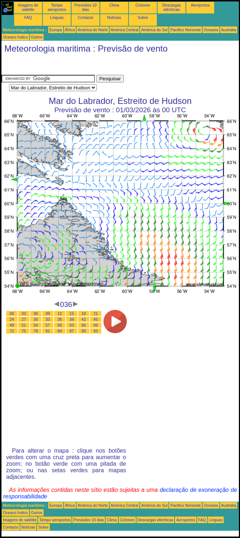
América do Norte (93, 30)
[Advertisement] (59, 66)
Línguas (57, 17)
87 (72, 331)
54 (36, 325)
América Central (124, 30)
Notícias (114, 17)
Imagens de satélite (28, 7)
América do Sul (154, 30)
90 (84, 331)
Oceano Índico (15, 37)
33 (48, 319)
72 (12, 331)
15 (72, 313)
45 (96, 319)
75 (24, 331)
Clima (114, 5)
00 (12, 313)
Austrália (228, 30)
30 (36, 319)
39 (72, 319)
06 (36, 313)
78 (36, 331)
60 (60, 325)
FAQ (28, 17)
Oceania (211, 30)
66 (84, 325)
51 (24, 325)
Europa (55, 30)
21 (96, 313)
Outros (36, 37)
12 (60, 313)
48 (12, 325)
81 (48, 331)
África (70, 30)
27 (24, 319)
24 (12, 319)
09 (48, 313)
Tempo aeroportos (57, 7)
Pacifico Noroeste (185, 30)
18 (84, 313)
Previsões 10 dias (85, 7)
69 (96, 325)
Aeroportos (200, 5)
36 (60, 319)
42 (84, 319)
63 (72, 325)
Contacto (85, 17)
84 (60, 331)
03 (24, 313)
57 (48, 325)
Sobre (143, 17)
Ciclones (142, 5)
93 (96, 331)
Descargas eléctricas (171, 7)
